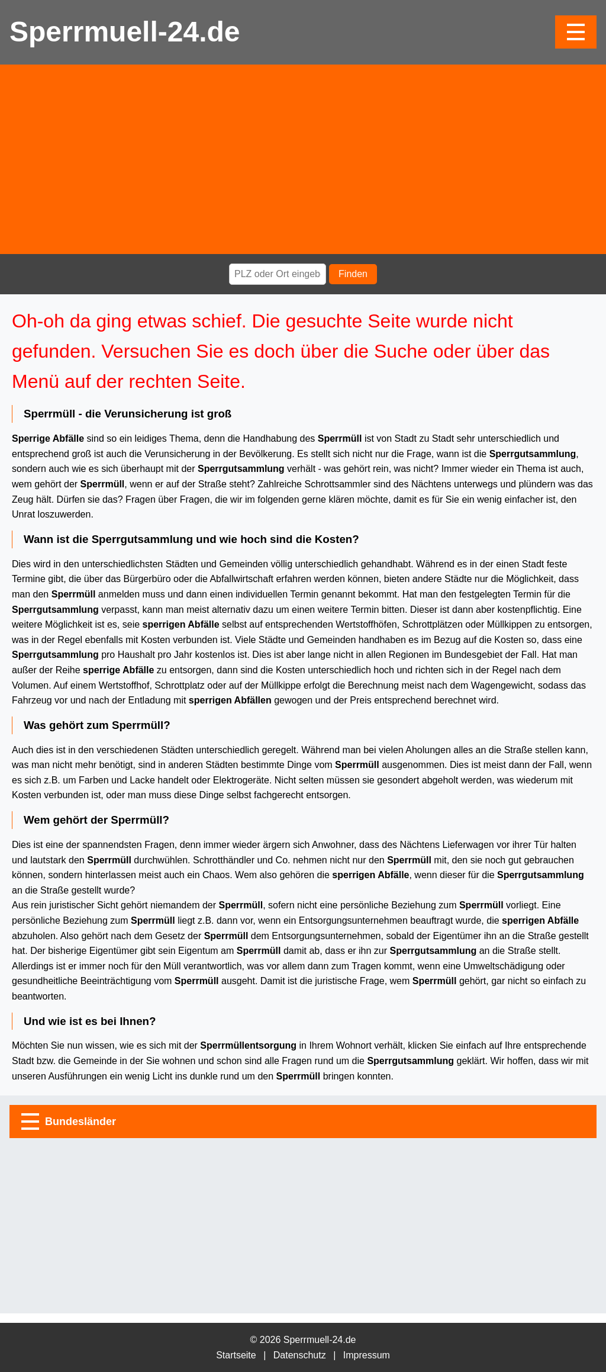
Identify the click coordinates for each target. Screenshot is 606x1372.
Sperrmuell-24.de (124, 31)
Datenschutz (299, 1355)
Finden (353, 274)
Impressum (366, 1355)
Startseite (236, 1355)
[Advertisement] (303, 159)
